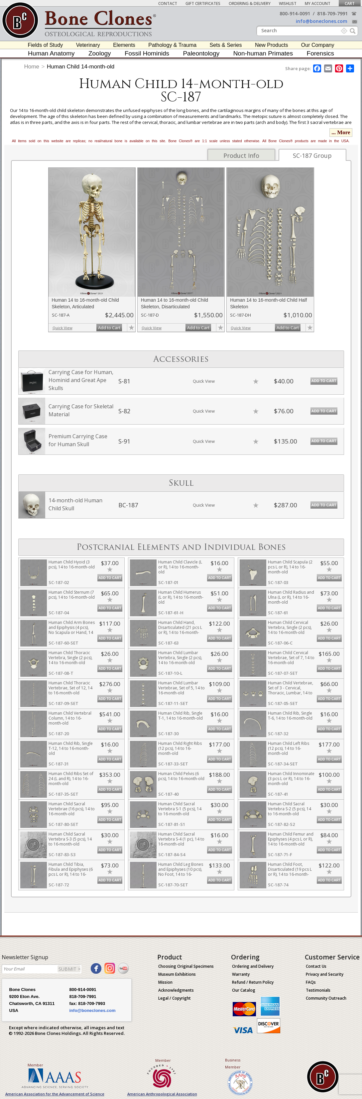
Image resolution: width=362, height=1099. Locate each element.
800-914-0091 (295, 13)
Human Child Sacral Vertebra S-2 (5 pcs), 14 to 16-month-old (289, 809)
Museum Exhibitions (177, 974)
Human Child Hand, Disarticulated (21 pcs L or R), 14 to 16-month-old (180, 630)
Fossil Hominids (147, 53)
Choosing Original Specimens (186, 966)
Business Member (233, 1063)
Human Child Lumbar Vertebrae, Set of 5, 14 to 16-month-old (181, 688)
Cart (350, 3)
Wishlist (288, 3)
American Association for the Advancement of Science (54, 1093)
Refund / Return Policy (253, 982)
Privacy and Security (324, 974)
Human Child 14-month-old (80, 66)
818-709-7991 (332, 13)
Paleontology (201, 53)
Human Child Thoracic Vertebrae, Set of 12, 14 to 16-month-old (70, 688)
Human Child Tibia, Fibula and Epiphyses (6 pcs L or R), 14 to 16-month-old (71, 871)
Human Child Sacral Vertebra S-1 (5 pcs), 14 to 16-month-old (179, 809)
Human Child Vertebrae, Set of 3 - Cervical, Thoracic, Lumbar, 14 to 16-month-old (290, 690)
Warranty (241, 974)
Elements (124, 45)
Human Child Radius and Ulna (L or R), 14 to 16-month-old (291, 597)
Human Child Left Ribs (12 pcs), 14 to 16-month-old (288, 748)
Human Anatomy (51, 53)
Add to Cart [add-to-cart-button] (109, 328)
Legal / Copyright (174, 998)
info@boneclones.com (321, 21)
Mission (165, 982)
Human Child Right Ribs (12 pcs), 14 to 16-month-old (180, 748)
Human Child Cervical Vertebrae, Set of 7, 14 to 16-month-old (291, 657)
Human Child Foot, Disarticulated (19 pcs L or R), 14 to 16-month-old (290, 871)
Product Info (241, 155)
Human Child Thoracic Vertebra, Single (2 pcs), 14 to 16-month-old (70, 657)
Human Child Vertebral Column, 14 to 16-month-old (70, 718)
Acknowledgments (176, 990)
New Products (271, 45)
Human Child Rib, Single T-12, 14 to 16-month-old (71, 748)
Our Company (317, 45)
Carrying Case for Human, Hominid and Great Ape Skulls (81, 380)
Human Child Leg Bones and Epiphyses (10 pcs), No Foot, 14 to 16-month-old (180, 871)
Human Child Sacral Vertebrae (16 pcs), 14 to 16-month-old (72, 809)
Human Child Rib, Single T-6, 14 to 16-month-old (290, 715)
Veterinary (88, 45)
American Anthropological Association (162, 1093)
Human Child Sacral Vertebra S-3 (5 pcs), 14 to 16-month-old (70, 839)
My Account (317, 3)
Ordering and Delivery (253, 966)
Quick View (62, 327)
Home (31, 66)
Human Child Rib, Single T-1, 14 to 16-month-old (180, 715)
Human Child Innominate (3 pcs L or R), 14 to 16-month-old (291, 778)
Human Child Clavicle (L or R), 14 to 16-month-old (180, 567)
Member (35, 1064)
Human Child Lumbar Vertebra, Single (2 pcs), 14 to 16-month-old (180, 657)
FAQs (311, 982)
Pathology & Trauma (172, 45)
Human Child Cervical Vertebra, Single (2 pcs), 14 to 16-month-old (290, 627)
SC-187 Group (312, 155)
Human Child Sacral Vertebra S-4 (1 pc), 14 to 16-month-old (181, 839)
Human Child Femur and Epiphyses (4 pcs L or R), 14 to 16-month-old (290, 839)
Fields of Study (45, 45)
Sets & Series (226, 45)
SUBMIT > (69, 969)
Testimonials (318, 990)
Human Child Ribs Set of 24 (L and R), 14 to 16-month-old (71, 778)
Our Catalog (243, 990)
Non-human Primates (263, 53)
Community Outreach (326, 998)
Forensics (320, 53)
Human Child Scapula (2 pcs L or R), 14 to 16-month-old (290, 567)
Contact (167, 3)
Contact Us (316, 966)
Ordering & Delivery (250, 3)
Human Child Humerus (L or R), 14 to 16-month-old (180, 597)
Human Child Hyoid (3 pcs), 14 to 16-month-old (72, 564)
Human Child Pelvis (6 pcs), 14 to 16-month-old (181, 776)
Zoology (99, 53)
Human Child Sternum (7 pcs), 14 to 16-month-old (72, 594)
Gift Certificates (202, 3)
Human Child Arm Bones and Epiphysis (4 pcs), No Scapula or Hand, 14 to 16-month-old (72, 630)
